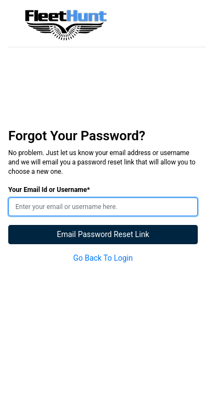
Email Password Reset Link (103, 234)
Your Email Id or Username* (49, 190)
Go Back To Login (103, 258)
